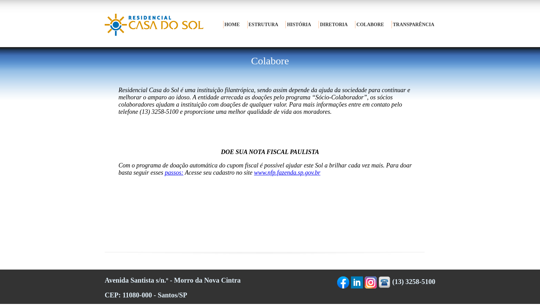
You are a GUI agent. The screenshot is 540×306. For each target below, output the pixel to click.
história (299, 24)
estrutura (263, 24)
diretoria (334, 24)
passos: (174, 172)
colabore (370, 24)
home (232, 24)
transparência (413, 24)
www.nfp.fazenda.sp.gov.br (287, 172)
